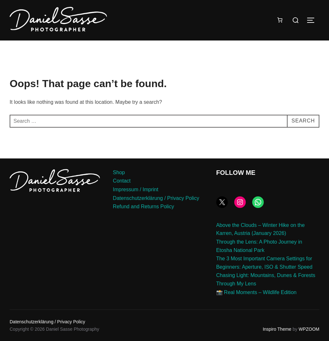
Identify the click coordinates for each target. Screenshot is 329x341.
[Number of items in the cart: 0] (279, 19)
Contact (121, 181)
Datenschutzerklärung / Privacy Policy (156, 198)
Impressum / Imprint (135, 189)
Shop (119, 172)
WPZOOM (308, 329)
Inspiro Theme (277, 329)
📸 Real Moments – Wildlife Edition (256, 292)
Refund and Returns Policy (143, 206)
